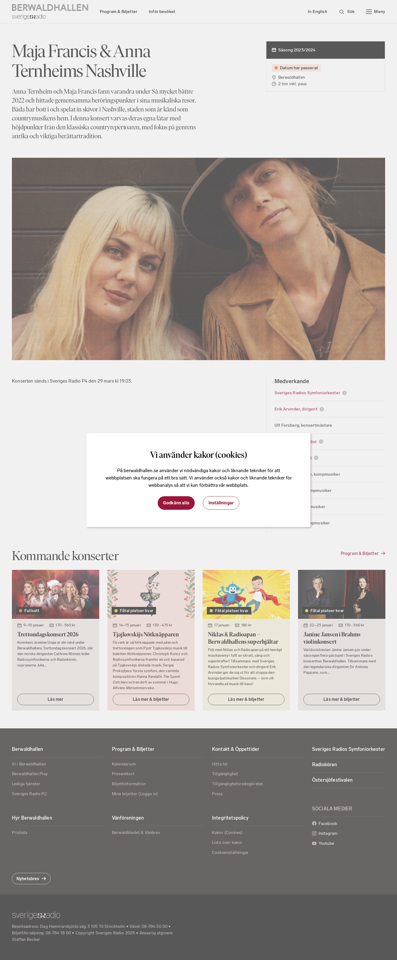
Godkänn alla (176, 502)
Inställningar (221, 502)
